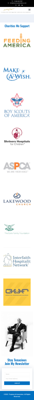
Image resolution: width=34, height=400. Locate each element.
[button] (29, 9)
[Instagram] (16, 5)
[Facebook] (13, 5)
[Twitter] (19, 5)
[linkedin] (22, 5)
